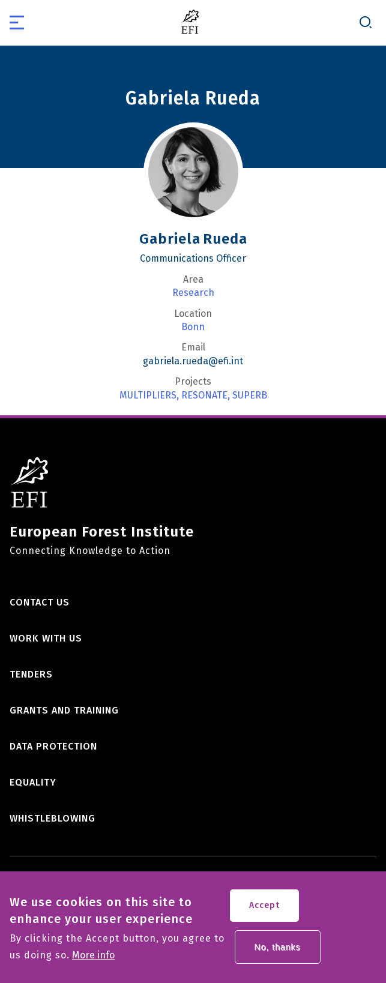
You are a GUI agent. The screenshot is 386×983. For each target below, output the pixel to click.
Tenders (31, 674)
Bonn (193, 327)
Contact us (40, 602)
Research (193, 292)
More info (93, 960)
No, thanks (278, 952)
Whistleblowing (52, 818)
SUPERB (249, 395)
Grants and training (64, 710)
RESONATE (204, 395)
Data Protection (53, 746)
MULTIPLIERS (147, 395)
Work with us (46, 638)
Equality (33, 782)
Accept (264, 911)
